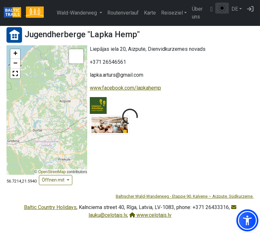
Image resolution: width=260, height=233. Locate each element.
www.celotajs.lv (150, 215)
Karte (150, 13)
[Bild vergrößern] (109, 125)
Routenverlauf (123, 13)
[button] (15, 54)
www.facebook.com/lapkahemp (125, 88)
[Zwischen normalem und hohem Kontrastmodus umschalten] (222, 8)
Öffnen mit (53, 180)
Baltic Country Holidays (50, 207)
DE (234, 9)
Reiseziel (172, 13)
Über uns (197, 13)
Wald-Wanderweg (77, 13)
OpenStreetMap (52, 172)
